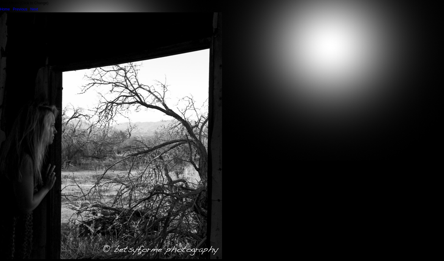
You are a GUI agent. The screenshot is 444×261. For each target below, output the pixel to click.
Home (5, 9)
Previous (20, 9)
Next (34, 9)
